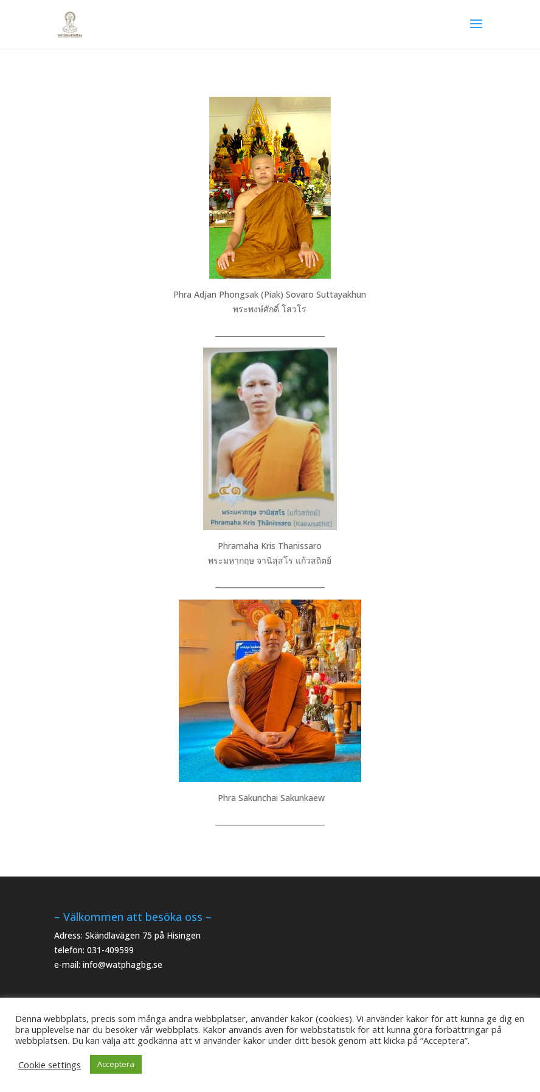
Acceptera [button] (115, 1064)
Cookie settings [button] (49, 1064)
